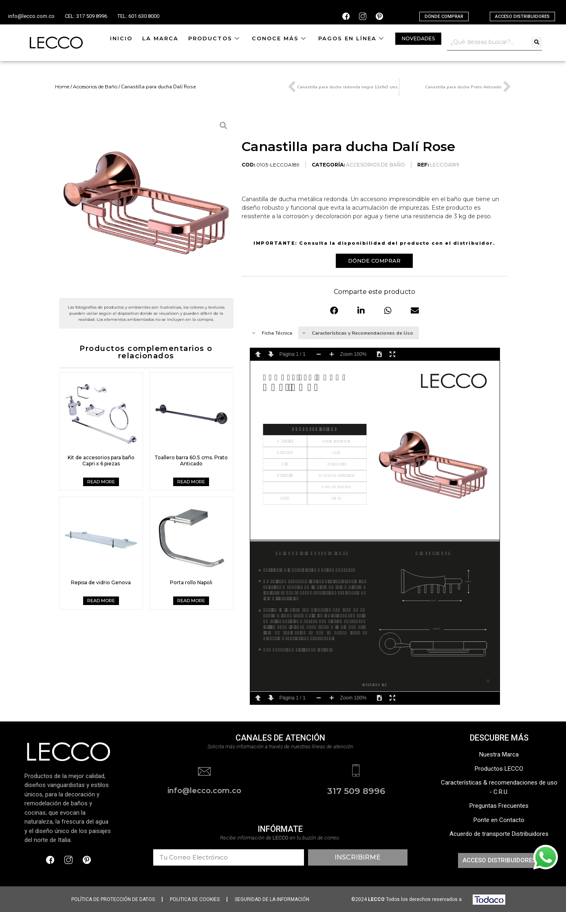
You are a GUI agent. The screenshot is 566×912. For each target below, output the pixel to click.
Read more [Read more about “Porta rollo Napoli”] (191, 600)
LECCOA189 (444, 165)
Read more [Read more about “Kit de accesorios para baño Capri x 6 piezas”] (101, 481)
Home (62, 86)
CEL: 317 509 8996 (86, 16)
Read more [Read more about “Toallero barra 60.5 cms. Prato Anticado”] (191, 481)
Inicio (121, 38)
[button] (444, 16)
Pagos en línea (352, 38)
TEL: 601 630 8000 (138, 16)
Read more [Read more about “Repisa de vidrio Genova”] (101, 600)
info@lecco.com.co (31, 16)
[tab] (272, 333)
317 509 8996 (356, 790)
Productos (215, 38)
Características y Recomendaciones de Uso (357, 333)
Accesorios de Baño (95, 86)
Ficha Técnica (272, 333)
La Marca (160, 38)
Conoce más (280, 38)
